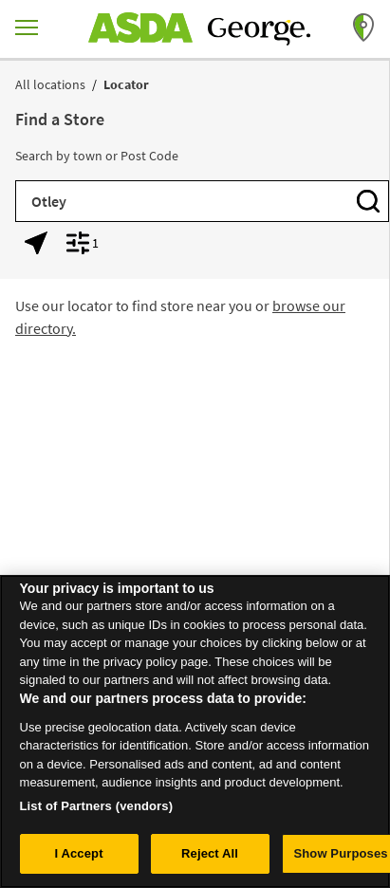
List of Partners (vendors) (97, 811)
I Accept (78, 859)
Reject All (209, 859)
